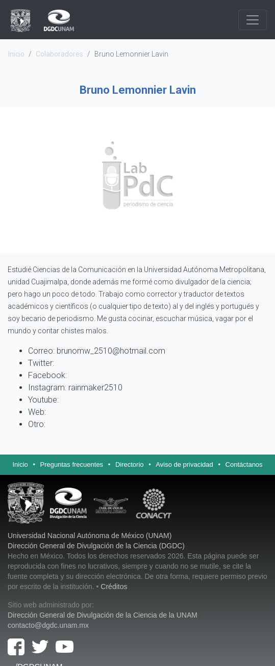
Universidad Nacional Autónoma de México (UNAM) (89, 535)
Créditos (114, 586)
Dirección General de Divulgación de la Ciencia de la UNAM (102, 615)
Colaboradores (59, 54)
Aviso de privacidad (184, 464)
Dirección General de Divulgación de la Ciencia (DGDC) (96, 546)
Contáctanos (244, 464)
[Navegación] (252, 20)
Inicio (16, 54)
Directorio (129, 464)
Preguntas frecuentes (72, 464)
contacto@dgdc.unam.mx (48, 625)
